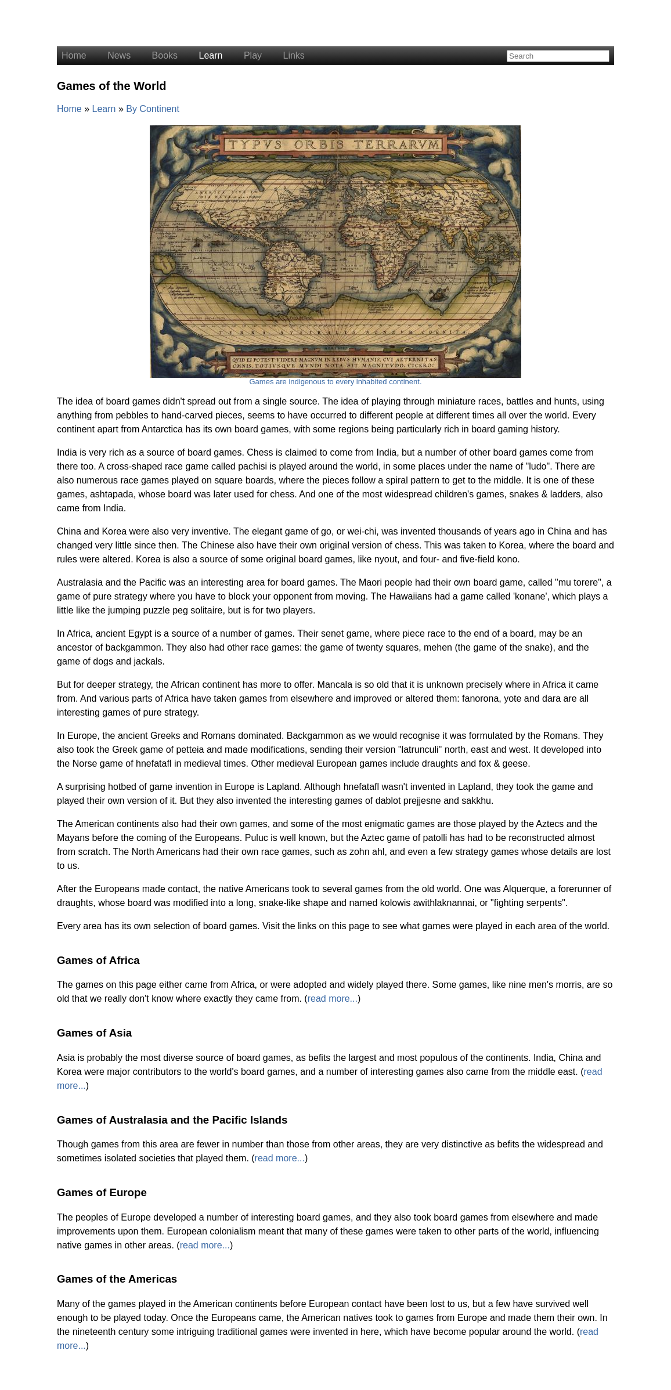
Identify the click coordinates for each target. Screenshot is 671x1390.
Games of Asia (94, 1033)
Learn (211, 55)
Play (253, 55)
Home (74, 55)
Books (165, 55)
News (119, 55)
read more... (333, 998)
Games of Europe (102, 1192)
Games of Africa (98, 960)
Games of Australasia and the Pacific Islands (172, 1120)
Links (293, 55)
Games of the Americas (117, 1279)
